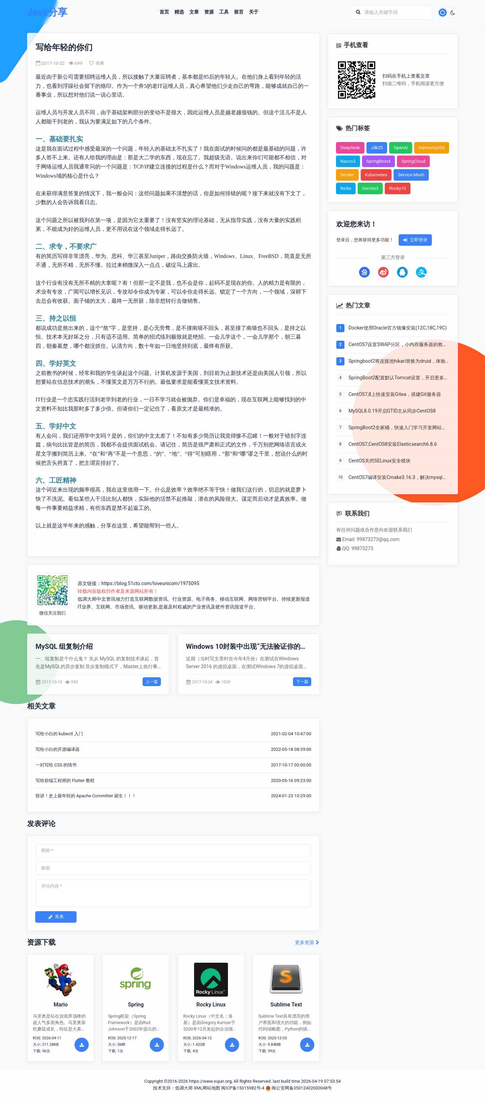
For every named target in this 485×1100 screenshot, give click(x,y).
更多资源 (307, 942)
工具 (224, 12)
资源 (209, 12)
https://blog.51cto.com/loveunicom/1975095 (150, 583)
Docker (347, 174)
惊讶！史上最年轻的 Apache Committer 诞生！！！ (86, 795)
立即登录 (415, 239)
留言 (239, 12)
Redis (345, 188)
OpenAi (401, 147)
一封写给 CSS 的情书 (56, 764)
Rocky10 (397, 188)
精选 (179, 12)
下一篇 (302, 681)
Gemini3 (370, 188)
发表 (56, 916)
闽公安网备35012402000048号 (299, 1088)
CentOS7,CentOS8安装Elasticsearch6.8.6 (393, 444)
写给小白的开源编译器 (58, 749)
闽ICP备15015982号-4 (242, 1088)
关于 (253, 12)
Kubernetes (376, 174)
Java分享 (47, 12)
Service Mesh (411, 174)
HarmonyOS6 (432, 147)
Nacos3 (348, 161)
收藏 (96, 63)
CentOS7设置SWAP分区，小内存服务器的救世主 (398, 344)
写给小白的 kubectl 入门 (59, 733)
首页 (164, 12)
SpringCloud (413, 161)
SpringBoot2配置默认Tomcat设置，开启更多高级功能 (399, 378)
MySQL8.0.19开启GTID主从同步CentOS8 (392, 411)
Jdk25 (377, 147)
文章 (194, 12)
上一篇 (152, 681)
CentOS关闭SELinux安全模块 (379, 461)
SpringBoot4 (378, 161)
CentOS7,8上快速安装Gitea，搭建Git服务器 (395, 394)
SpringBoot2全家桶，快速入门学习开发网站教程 (397, 427)
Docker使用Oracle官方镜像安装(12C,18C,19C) (398, 328)
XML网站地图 (207, 1088)
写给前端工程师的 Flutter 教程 (65, 780)
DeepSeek (350, 147)
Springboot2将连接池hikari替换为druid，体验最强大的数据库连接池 (397, 361)
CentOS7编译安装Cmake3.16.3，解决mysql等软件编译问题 (398, 477)
